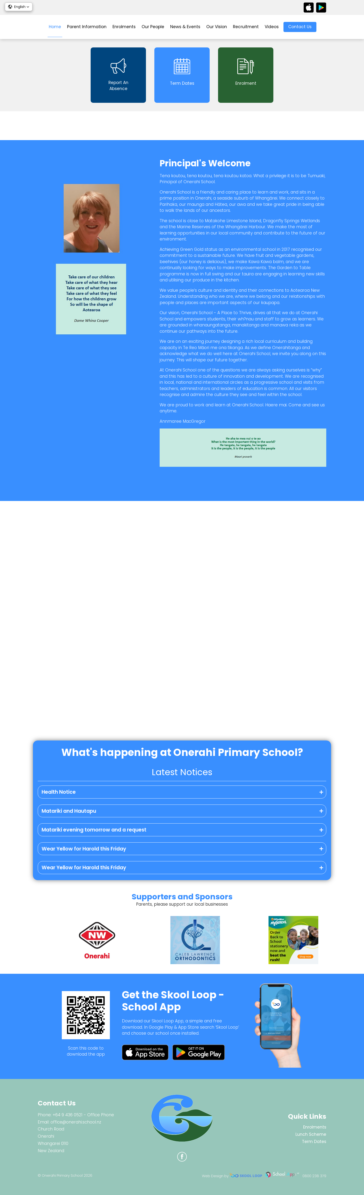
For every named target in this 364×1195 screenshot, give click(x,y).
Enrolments (124, 27)
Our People (153, 27)
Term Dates (314, 1141)
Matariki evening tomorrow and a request (94, 829)
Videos (272, 27)
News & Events (185, 27)
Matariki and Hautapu (69, 810)
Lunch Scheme (310, 1134)
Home (55, 27)
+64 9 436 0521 (67, 1115)
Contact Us (300, 27)
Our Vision (216, 27)
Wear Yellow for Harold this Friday (84, 848)
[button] (18, 7)
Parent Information (87, 27)
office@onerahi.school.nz (75, 1122)
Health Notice (59, 791)
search (323, 27)
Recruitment (246, 27)
